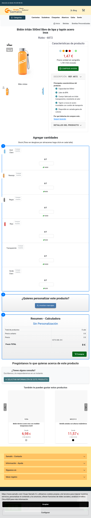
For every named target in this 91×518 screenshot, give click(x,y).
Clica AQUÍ (6, 499)
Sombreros (81, 18)
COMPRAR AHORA (68, 68)
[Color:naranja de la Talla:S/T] (46, 187)
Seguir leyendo (60, 119)
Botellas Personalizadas (81, 24)
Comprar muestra (17, 150)
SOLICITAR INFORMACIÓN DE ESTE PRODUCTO (26, 379)
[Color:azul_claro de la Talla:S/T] (46, 163)
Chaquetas (56, 18)
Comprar (79, 354)
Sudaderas (46, 18)
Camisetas (36, 18)
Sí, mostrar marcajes (45, 305)
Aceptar (45, 504)
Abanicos (65, 18)
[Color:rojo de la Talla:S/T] (46, 236)
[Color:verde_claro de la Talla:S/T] (46, 284)
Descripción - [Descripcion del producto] (66, 76)
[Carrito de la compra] (83, 10)
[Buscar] (45, 10)
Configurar (45, 513)
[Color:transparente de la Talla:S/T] (46, 260)
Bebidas (66, 24)
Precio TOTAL (11, 344)
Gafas (73, 18)
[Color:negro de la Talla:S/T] (46, 212)
